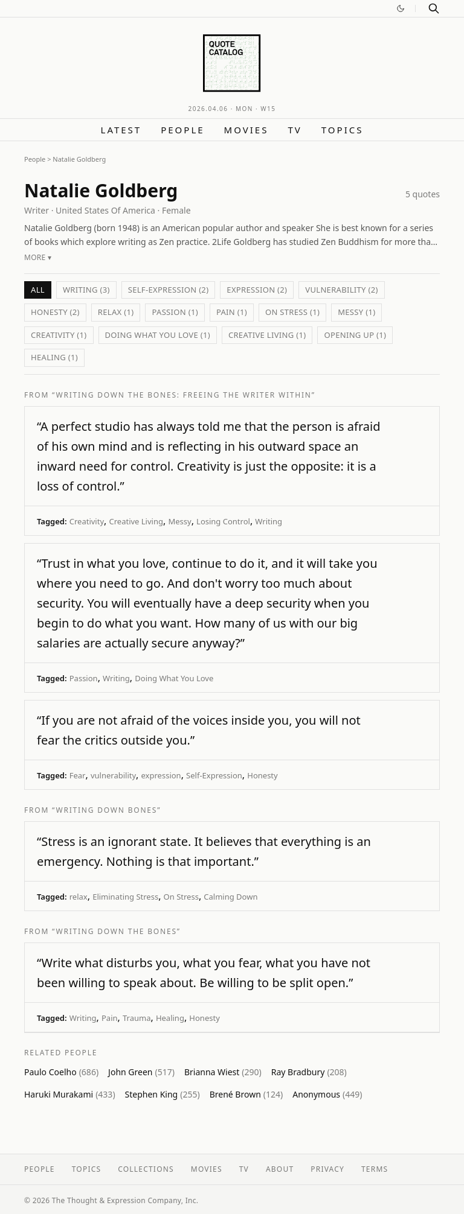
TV (294, 130)
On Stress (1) (292, 312)
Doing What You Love (174, 678)
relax (78, 896)
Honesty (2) (55, 312)
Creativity (86, 521)
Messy (179, 521)
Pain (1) (231, 312)
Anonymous (327, 1094)
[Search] (434, 8)
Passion (83, 678)
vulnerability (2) (341, 289)
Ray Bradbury (309, 1072)
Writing (268, 521)
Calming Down (230, 896)
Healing (170, 1017)
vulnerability (113, 775)
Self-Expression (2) (168, 289)
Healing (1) (54, 357)
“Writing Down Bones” (106, 810)
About (280, 1169)
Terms (374, 1169)
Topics (342, 130)
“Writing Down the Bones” (116, 931)
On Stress (181, 896)
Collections (146, 1169)
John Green (141, 1072)
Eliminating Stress (125, 896)
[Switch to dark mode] (400, 8)
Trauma (136, 1017)
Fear (77, 775)
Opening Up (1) (355, 334)
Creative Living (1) (267, 334)
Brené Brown (246, 1094)
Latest (121, 130)
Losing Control (223, 521)
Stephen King (162, 1094)
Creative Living (136, 521)
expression (161, 775)
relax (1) (116, 312)
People (182, 130)
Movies (246, 130)
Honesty (262, 775)
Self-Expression (214, 775)
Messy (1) (356, 312)
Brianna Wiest (223, 1072)
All (38, 289)
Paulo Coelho (61, 1072)
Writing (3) (86, 289)
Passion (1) (175, 312)
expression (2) (257, 289)
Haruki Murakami (69, 1094)
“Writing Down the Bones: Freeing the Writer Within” (183, 395)
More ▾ (37, 257)
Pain (110, 1017)
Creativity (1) (59, 334)
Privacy (327, 1169)
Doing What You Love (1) (157, 334)
